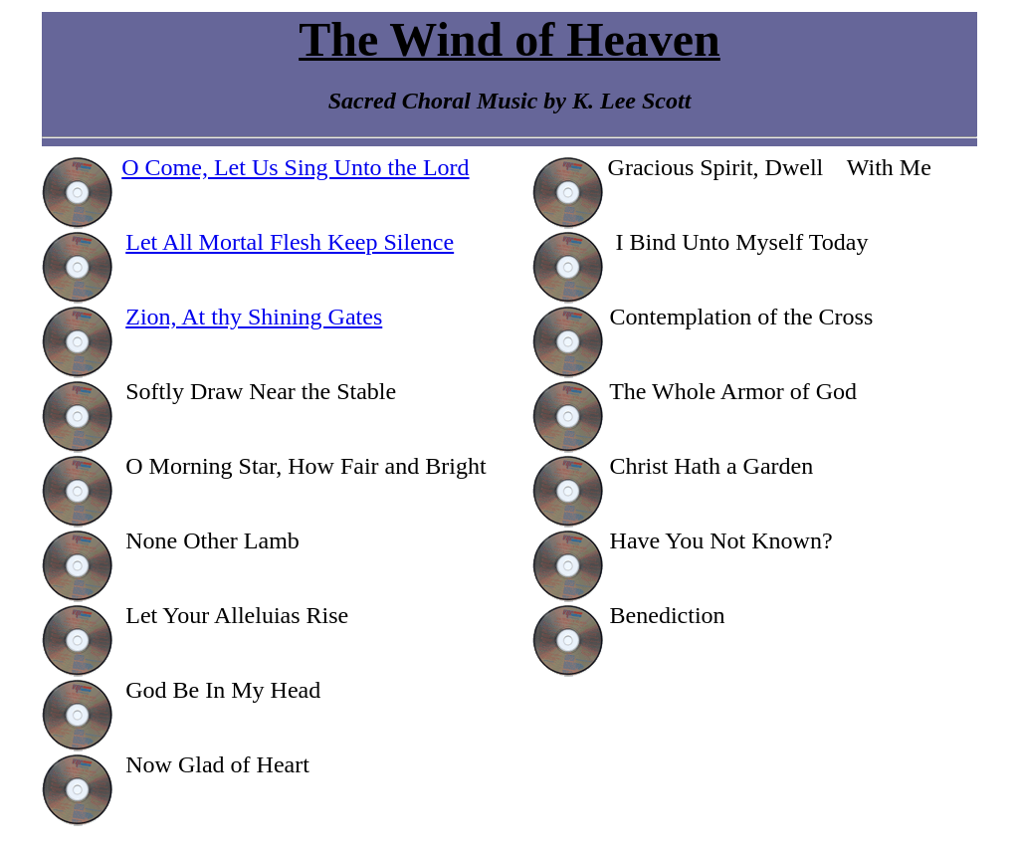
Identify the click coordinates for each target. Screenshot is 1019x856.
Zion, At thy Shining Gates (253, 316)
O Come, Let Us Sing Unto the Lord (295, 167)
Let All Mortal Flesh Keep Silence (289, 242)
